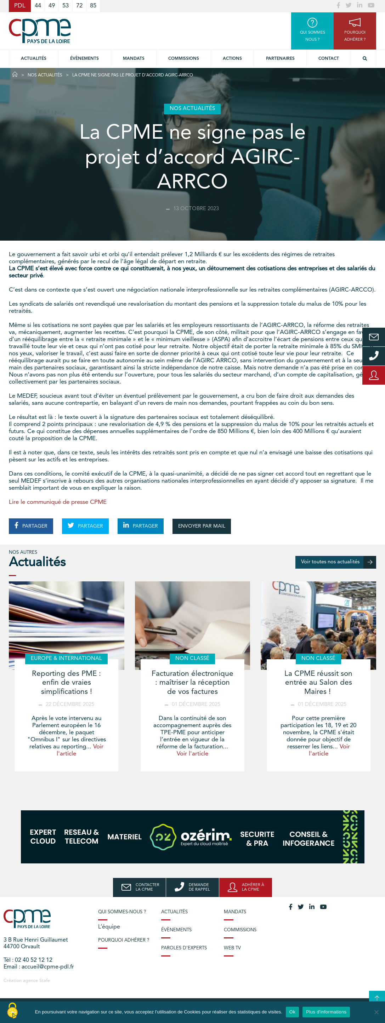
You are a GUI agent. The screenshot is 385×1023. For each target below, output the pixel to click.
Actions (232, 59)
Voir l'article (192, 754)
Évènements (84, 59)
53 (65, 6)
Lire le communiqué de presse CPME (58, 502)
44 (38, 6)
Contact (328, 59)
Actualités (33, 59)
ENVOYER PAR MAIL (201, 526)
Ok (292, 1012)
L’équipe (109, 927)
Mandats (134, 59)
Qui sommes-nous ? (122, 912)
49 (52, 6)
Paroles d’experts (184, 948)
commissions (183, 59)
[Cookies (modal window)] (12, 1011)
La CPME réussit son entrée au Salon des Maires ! (318, 682)
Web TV (232, 948)
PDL (20, 6)
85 (93, 6)
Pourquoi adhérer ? (123, 940)
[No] (376, 1012)
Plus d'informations (326, 1012)
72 (79, 6)
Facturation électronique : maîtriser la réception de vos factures (192, 682)
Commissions (240, 930)
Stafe (44, 980)
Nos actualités (45, 75)
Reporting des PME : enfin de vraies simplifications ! (66, 682)
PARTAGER (31, 525)
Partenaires (280, 59)
